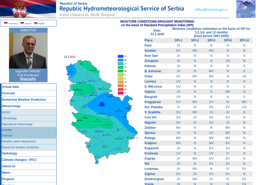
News (6, 172)
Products (7, 135)
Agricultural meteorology (17, 124)
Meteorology (11, 106)
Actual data (10, 87)
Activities (7, 129)
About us (8, 166)
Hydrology (9, 153)
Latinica (26, 23)
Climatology (9, 118)
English (39, 23)
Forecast (8, 93)
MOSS (6, 112)
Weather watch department (19, 141)
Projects (8, 179)
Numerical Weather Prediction (24, 99)
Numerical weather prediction (20, 147)
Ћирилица (11, 23)
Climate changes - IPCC (19, 160)
